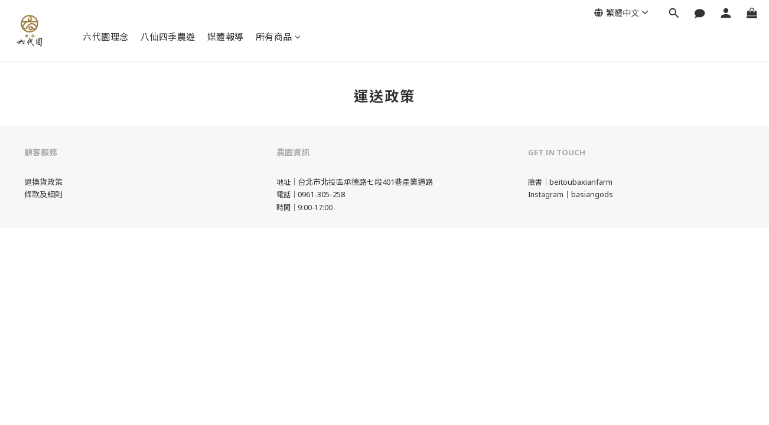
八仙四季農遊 (168, 36)
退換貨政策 (43, 181)
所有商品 (278, 36)
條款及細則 (43, 194)
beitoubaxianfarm (580, 181)
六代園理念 (106, 36)
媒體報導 (225, 36)
